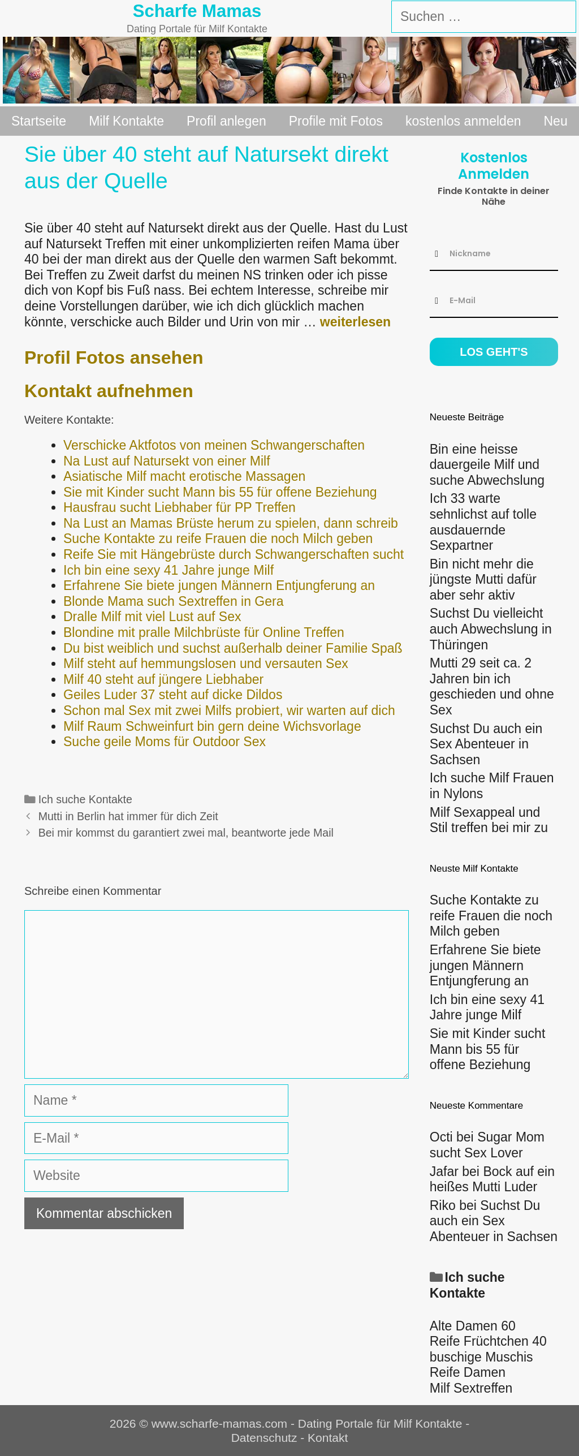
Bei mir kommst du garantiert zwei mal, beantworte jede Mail (186, 832)
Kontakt (328, 1437)
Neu (556, 121)
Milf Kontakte (126, 121)
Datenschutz (264, 1437)
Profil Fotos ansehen (113, 357)
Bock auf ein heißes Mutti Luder (492, 1179)
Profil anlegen (226, 121)
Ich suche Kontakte (85, 799)
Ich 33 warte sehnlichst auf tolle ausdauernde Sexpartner (483, 522)
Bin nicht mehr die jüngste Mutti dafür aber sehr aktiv (483, 579)
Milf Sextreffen (471, 1388)
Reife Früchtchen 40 (488, 1341)
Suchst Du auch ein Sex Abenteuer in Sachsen (486, 744)
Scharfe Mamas (197, 11)
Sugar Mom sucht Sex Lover (487, 1145)
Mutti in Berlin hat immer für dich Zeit (128, 816)
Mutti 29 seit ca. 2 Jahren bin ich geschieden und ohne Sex (492, 686)
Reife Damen (467, 1372)
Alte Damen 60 (473, 1326)
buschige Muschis (481, 1357)
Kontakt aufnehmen (108, 391)
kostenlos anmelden (463, 121)
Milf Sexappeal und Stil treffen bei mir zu (489, 820)
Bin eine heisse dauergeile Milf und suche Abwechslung (487, 465)
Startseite (38, 121)
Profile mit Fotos (336, 121)
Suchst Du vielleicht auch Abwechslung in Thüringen (491, 629)
